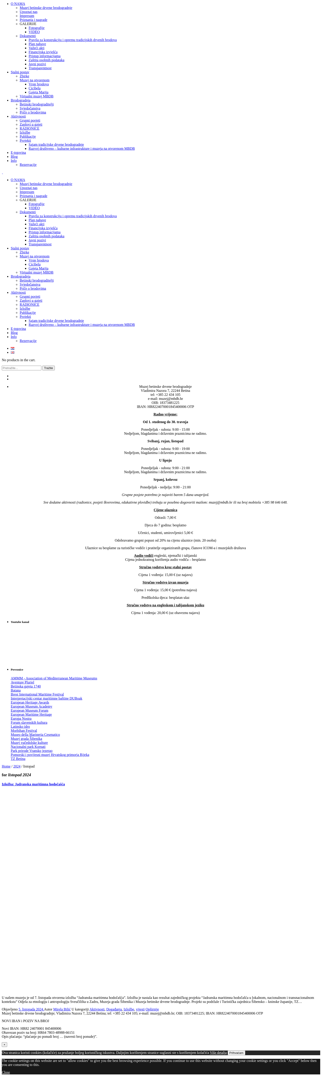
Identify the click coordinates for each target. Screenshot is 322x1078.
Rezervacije (28, 341)
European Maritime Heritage (31, 714)
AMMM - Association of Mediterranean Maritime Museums (54, 678)
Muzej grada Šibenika (26, 738)
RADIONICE (29, 304)
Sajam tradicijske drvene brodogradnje (56, 321)
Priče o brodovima (33, 288)
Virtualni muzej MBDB (36, 272)
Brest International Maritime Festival (37, 694)
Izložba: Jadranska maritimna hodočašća (33, 784)
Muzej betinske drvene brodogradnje (46, 184)
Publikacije (28, 312)
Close (6, 1072)
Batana (16, 690)
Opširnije (152, 1009)
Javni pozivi (37, 240)
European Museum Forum (29, 710)
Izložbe (25, 308)
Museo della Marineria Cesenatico (35, 734)
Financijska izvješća (43, 228)
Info (14, 337)
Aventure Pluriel (22, 682)
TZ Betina (18, 759)
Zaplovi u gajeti (31, 300)
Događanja (114, 1009)
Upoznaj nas (29, 188)
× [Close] (4, 1044)
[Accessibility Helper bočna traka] (316, 5)
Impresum (27, 192)
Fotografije (36, 204)
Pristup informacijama (45, 232)
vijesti (140, 1009)
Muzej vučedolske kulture (29, 743)
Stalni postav (20, 248)
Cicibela (34, 264)
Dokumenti (28, 212)
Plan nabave (37, 220)
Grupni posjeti (30, 296)
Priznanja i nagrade (33, 196)
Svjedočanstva (30, 284)
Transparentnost (40, 244)
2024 (17, 766)
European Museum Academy (31, 706)
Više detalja (218, 1053)
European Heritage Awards (30, 702)
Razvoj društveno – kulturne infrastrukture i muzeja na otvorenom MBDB (82, 325)
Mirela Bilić (62, 1009)
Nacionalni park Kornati (28, 747)
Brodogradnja (20, 276)
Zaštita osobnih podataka (46, 236)
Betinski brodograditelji (37, 280)
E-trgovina (18, 329)
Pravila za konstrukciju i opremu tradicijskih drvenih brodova (73, 216)
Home (6, 766)
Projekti (25, 317)
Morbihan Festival (24, 730)
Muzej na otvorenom (34, 256)
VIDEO (34, 208)
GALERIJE (28, 200)
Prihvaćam (236, 1053)
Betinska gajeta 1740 (26, 686)
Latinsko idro (20, 726)
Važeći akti (36, 224)
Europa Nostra (21, 718)
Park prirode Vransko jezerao (32, 751)
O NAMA (18, 180)
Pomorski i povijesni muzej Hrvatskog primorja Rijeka (50, 755)
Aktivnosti (18, 292)
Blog (14, 333)
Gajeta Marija (38, 268)
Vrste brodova (39, 260)
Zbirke (24, 252)
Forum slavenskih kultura (29, 722)
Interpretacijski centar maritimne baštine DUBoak (46, 698)
